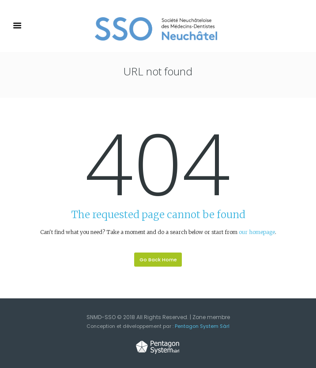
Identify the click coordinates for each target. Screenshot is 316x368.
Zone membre (211, 317)
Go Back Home (158, 259)
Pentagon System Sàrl (202, 326)
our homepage (257, 232)
